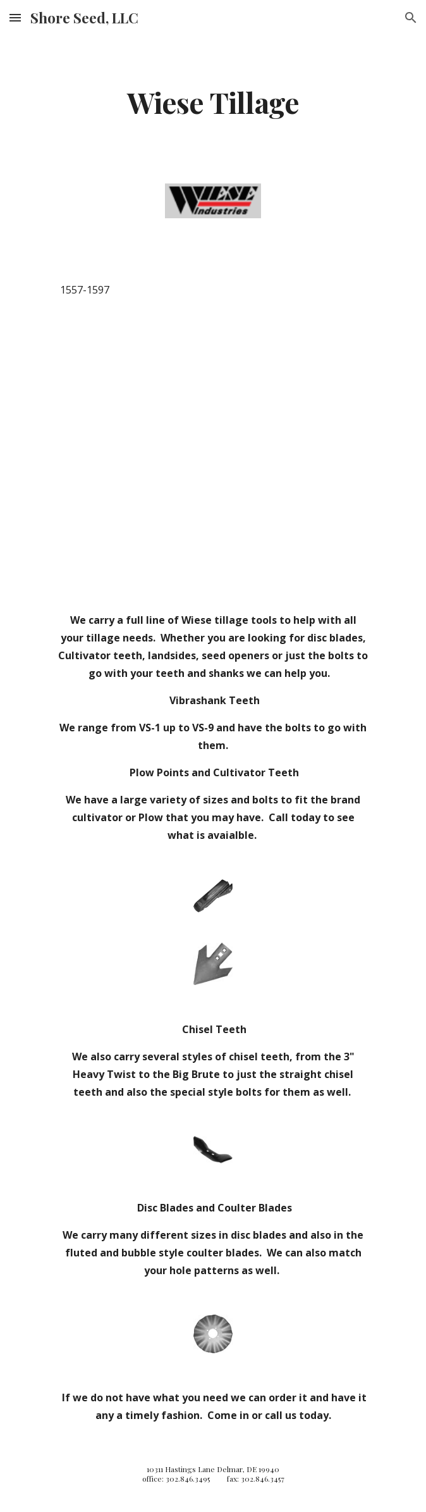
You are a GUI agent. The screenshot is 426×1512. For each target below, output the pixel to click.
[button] (15, 17)
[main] (212, 102)
